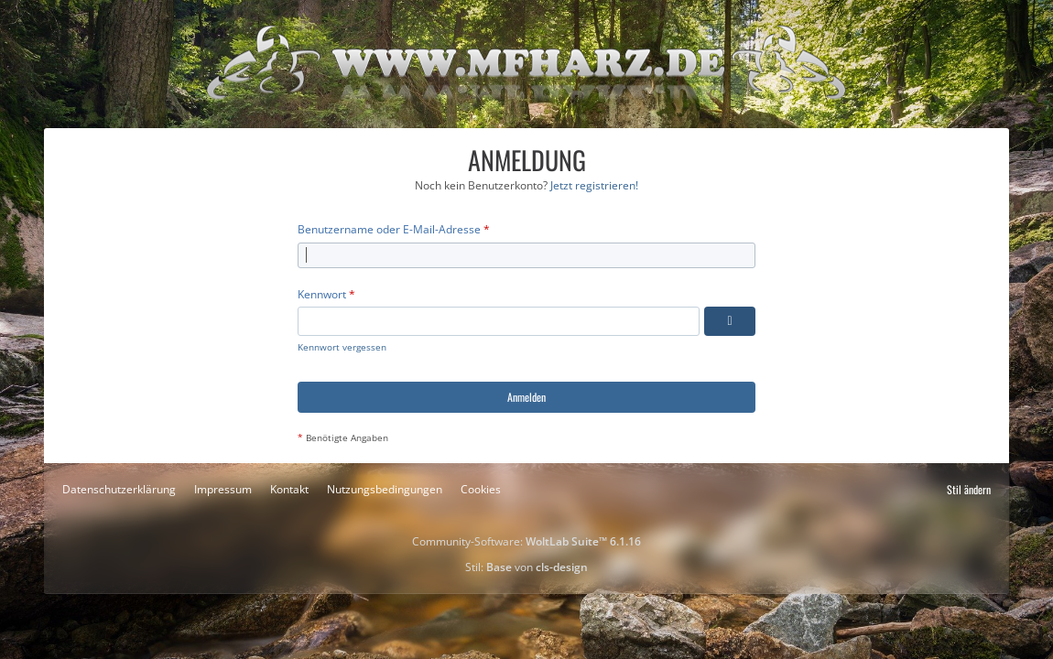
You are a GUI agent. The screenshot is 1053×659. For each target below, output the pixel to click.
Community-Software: (526, 541)
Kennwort (322, 294)
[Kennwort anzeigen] (729, 321)
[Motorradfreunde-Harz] (526, 64)
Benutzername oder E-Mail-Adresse (389, 229)
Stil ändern (969, 489)
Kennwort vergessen (342, 346)
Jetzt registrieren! (594, 185)
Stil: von (526, 567)
